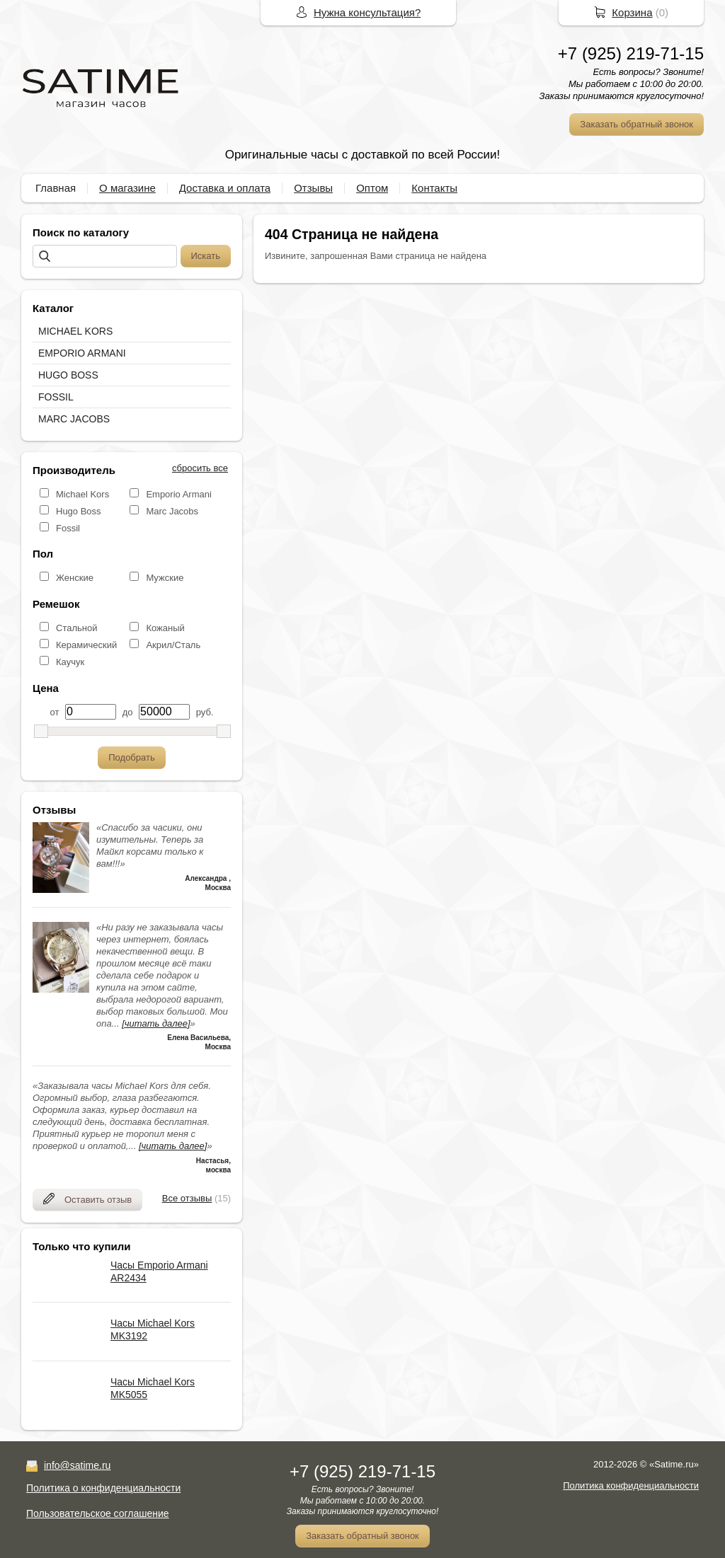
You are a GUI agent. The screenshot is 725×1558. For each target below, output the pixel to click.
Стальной (76, 628)
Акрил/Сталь (173, 645)
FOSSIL (56, 397)
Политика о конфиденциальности (103, 1488)
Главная (55, 188)
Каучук (70, 662)
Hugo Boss (78, 511)
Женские (74, 577)
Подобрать (131, 757)
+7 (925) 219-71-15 (631, 53)
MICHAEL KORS (75, 331)
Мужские (164, 577)
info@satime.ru (77, 1465)
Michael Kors (82, 494)
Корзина (632, 12)
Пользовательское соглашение (97, 1513)
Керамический (86, 645)
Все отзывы (187, 1198)
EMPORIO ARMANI (82, 353)
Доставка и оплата (224, 188)
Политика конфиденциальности (631, 1485)
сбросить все (200, 468)
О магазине (127, 188)
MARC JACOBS (74, 419)
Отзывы (313, 188)
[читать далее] (156, 1023)
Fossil (68, 528)
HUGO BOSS (68, 375)
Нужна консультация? (367, 12)
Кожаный (165, 628)
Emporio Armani (178, 494)
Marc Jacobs (172, 511)
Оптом (372, 188)
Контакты (434, 188)
